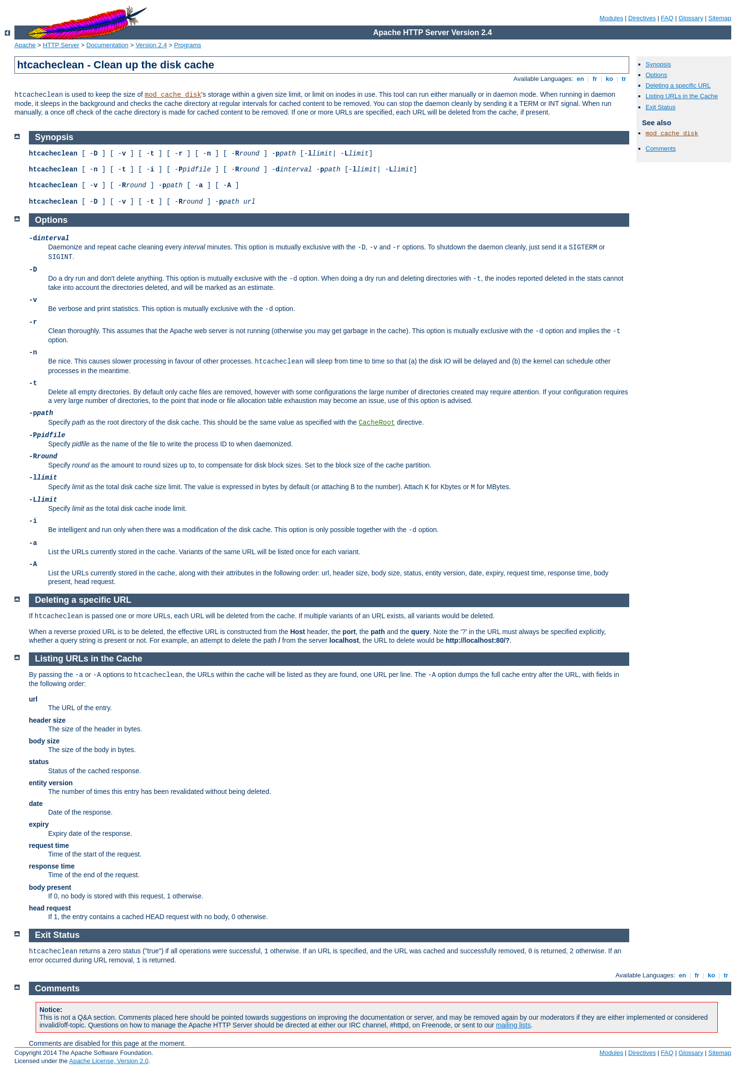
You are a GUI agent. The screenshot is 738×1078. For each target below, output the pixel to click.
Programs (187, 45)
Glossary (690, 18)
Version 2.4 (151, 45)
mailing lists (513, 1025)
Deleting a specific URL (678, 85)
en (580, 78)
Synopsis (658, 64)
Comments (661, 148)
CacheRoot (377, 423)
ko (609, 78)
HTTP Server (61, 45)
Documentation (107, 45)
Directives (642, 18)
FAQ (667, 18)
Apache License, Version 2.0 (108, 1061)
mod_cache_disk (172, 95)
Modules (611, 18)
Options (656, 74)
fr (595, 78)
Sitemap (719, 18)
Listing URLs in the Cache (682, 96)
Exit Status (660, 107)
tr (624, 78)
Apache (25, 45)
